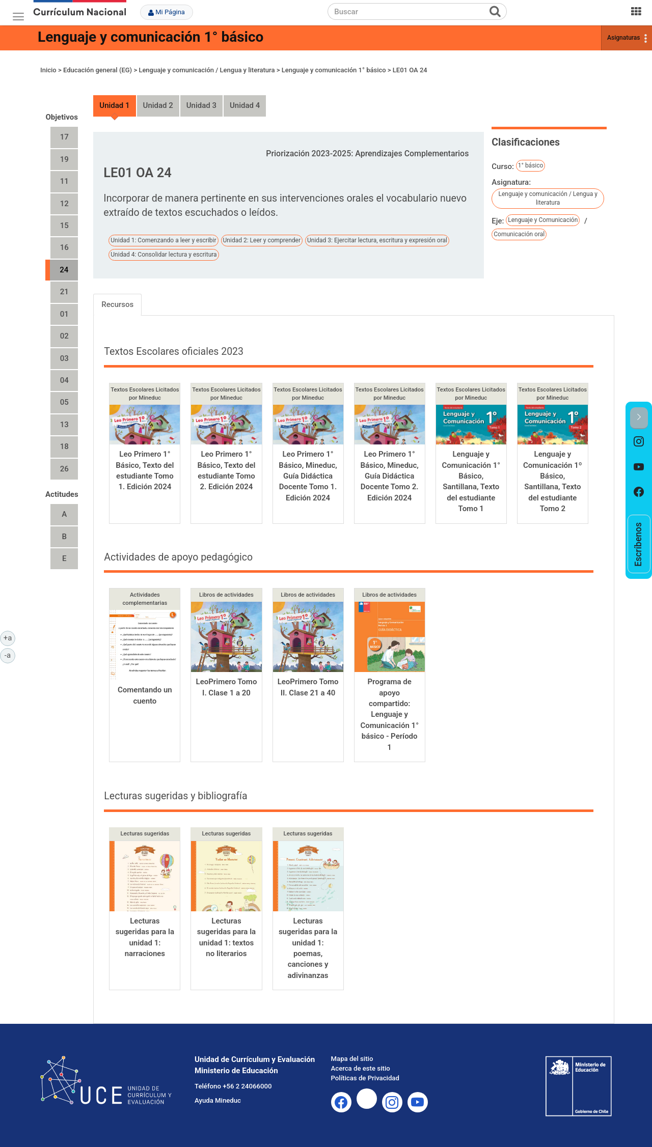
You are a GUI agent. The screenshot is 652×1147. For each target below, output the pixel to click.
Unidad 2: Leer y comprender (262, 240)
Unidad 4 (245, 105)
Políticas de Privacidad (365, 1078)
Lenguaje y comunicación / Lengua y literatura (207, 70)
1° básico (531, 165)
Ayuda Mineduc (218, 1100)
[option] (639, 442)
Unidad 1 (114, 105)
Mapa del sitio (352, 1058)
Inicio (48, 70)
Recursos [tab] (117, 304)
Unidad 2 (158, 105)
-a (10, 655)
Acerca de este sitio (360, 1068)
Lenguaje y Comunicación (543, 219)
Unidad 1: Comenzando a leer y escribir (163, 240)
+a (9, 637)
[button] (639, 418)
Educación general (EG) (97, 70)
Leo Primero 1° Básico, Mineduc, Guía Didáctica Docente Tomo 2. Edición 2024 (389, 476)
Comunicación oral (519, 234)
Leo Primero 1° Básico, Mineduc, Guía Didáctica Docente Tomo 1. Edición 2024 (308, 476)
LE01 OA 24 (410, 70)
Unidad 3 (201, 105)
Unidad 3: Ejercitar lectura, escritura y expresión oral (377, 240)
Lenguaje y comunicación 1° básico (150, 37)
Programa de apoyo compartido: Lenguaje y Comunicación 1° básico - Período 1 (389, 714)
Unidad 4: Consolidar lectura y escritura (163, 254)
